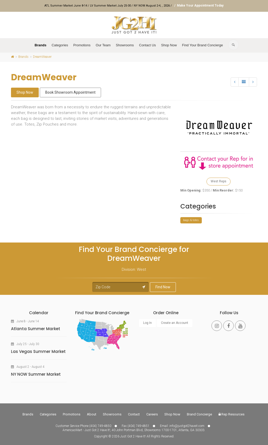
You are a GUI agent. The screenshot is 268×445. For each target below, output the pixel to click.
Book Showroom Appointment (70, 92)
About (91, 414)
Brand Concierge (199, 414)
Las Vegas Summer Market (38, 351)
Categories (60, 45)
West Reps (218, 181)
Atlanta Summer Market (35, 328)
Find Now (162, 287)
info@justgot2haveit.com (186, 426)
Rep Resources (231, 414)
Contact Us (147, 45)
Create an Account (174, 323)
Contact (134, 414)
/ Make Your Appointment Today (198, 5)
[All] (243, 82)
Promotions (82, 45)
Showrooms (125, 45)
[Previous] (235, 82)
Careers (152, 414)
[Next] (253, 82)
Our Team (103, 45)
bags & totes (191, 220)
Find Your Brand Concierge (202, 45)
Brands (40, 45)
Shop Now (169, 45)
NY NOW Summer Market (36, 374)
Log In (147, 323)
